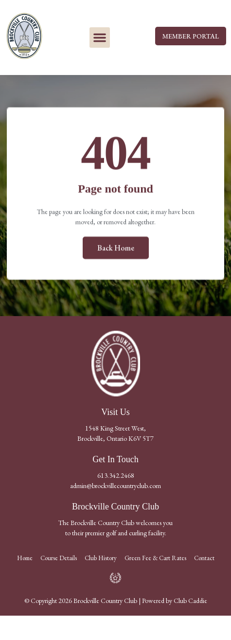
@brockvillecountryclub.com (124, 485)
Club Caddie (190, 600)
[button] (99, 37)
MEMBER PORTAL (190, 36)
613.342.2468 (115, 475)
